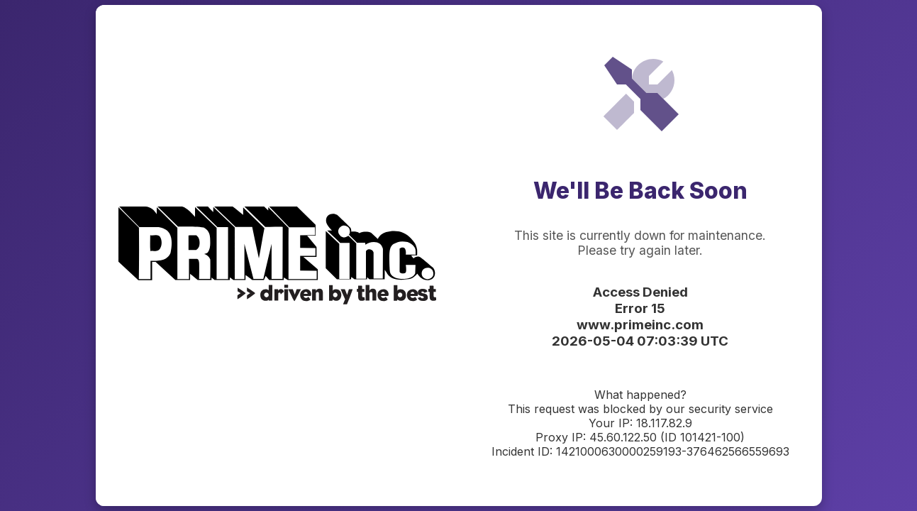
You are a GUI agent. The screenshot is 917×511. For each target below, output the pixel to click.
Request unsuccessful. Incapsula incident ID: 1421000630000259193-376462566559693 (458, 255)
